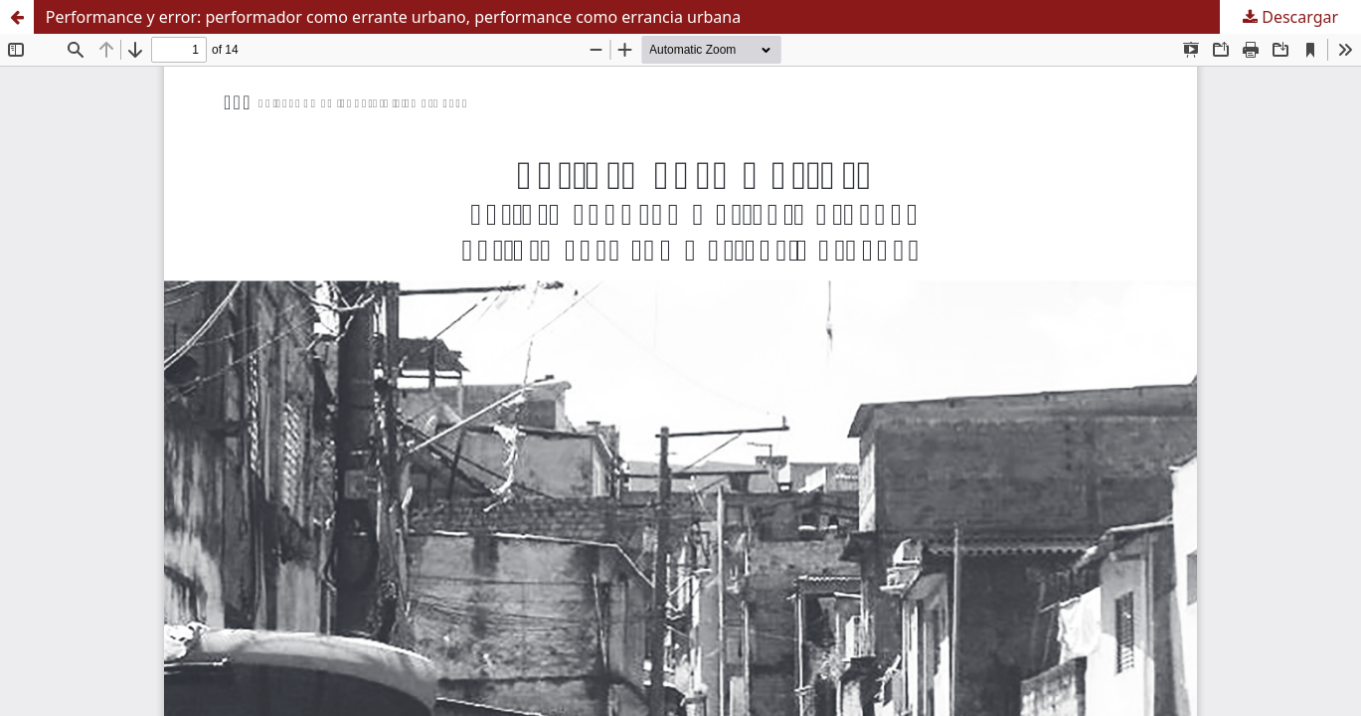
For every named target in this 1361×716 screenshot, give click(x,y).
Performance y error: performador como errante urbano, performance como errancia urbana (394, 17)
